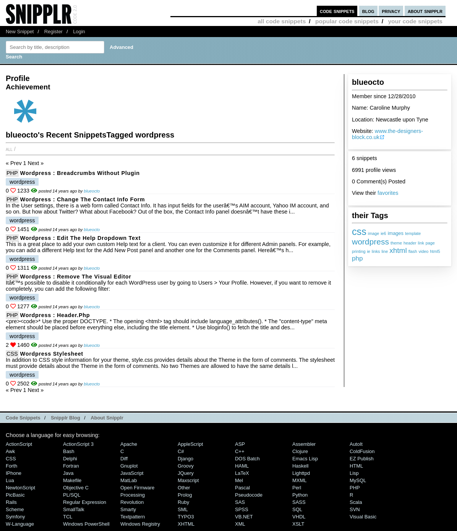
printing (358, 251)
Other (184, 488)
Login (79, 31)
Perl (296, 488)
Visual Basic (363, 517)
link (421, 243)
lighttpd (301, 473)
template (413, 233)
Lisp (354, 473)
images (396, 233)
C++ (239, 451)
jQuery (186, 473)
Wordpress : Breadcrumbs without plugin (80, 173)
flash (412, 251)
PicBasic (15, 495)
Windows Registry (140, 524)
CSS (12, 354)
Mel (239, 480)
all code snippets (282, 21)
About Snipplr (107, 418)
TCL (67, 517)
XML (240, 524)
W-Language (20, 524)
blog (368, 11)
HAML (242, 466)
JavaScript (131, 473)
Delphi (70, 458)
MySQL (358, 480)
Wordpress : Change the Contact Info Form (82, 199)
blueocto (92, 191)
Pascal (242, 488)
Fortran (71, 466)
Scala (356, 502)
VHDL (299, 517)
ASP (240, 444)
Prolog (185, 495)
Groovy (186, 466)
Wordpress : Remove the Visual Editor (75, 277)
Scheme (15, 509)
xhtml (398, 250)
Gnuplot (129, 466)
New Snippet (20, 31)
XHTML (186, 524)
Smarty (128, 509)
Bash (69, 451)
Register (53, 31)
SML (183, 509)
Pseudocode (249, 495)
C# (181, 451)
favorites (388, 193)
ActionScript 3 (78, 444)
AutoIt (356, 444)
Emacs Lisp (305, 458)
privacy (391, 11)
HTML (356, 466)
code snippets (337, 11)
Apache (128, 444)
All (9, 149)
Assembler (304, 444)
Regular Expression (84, 502)
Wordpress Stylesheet (51, 354)
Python (300, 495)
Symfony (15, 517)
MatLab (128, 480)
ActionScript (19, 444)
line (384, 251)
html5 (435, 251)
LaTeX (242, 473)
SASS (299, 502)
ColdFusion (362, 451)
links (376, 251)
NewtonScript (20, 488)
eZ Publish (362, 458)
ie (368, 251)
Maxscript (188, 480)
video (423, 251)
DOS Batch (247, 458)
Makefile (72, 480)
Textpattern (132, 517)
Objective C (76, 488)
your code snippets (415, 21)
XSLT (298, 524)
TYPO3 (186, 517)
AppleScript (190, 444)
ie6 (383, 233)
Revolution (132, 502)
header (410, 243)
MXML (299, 480)
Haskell (300, 466)
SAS (240, 502)
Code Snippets (23, 418)
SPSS (241, 509)
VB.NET (244, 517)
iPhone (13, 473)
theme (396, 243)
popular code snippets (347, 21)
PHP (12, 173)
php (357, 258)
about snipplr (425, 11)
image (373, 233)
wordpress (370, 241)
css (359, 231)
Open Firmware (137, 488)
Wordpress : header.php (55, 315)
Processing (132, 495)
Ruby (183, 502)
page (430, 243)
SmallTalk (73, 509)
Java (68, 473)
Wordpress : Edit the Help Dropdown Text (80, 238)
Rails (11, 502)
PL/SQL (71, 495)
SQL (297, 509)
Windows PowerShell (86, 524)
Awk (10, 451)
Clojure (300, 451)
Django (185, 458)
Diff (124, 458)
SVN (355, 509)
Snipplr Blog (65, 418)
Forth (11, 466)
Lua (10, 480)
